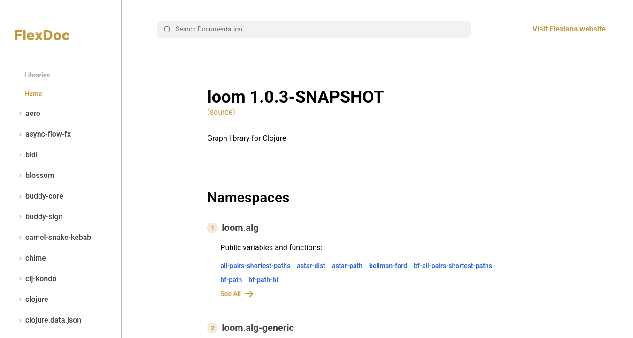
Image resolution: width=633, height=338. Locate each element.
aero (27, 113)
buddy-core (39, 196)
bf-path (231, 280)
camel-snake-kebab (53, 237)
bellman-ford (388, 265)
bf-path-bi (263, 280)
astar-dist (311, 265)
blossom (34, 175)
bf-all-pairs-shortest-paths (453, 265)
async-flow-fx (43, 134)
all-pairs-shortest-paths (255, 265)
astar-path (347, 265)
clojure (31, 299)
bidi (26, 155)
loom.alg (240, 227)
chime (30, 258)
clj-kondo (35, 279)
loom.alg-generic (258, 327)
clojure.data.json (48, 320)
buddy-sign (38, 217)
